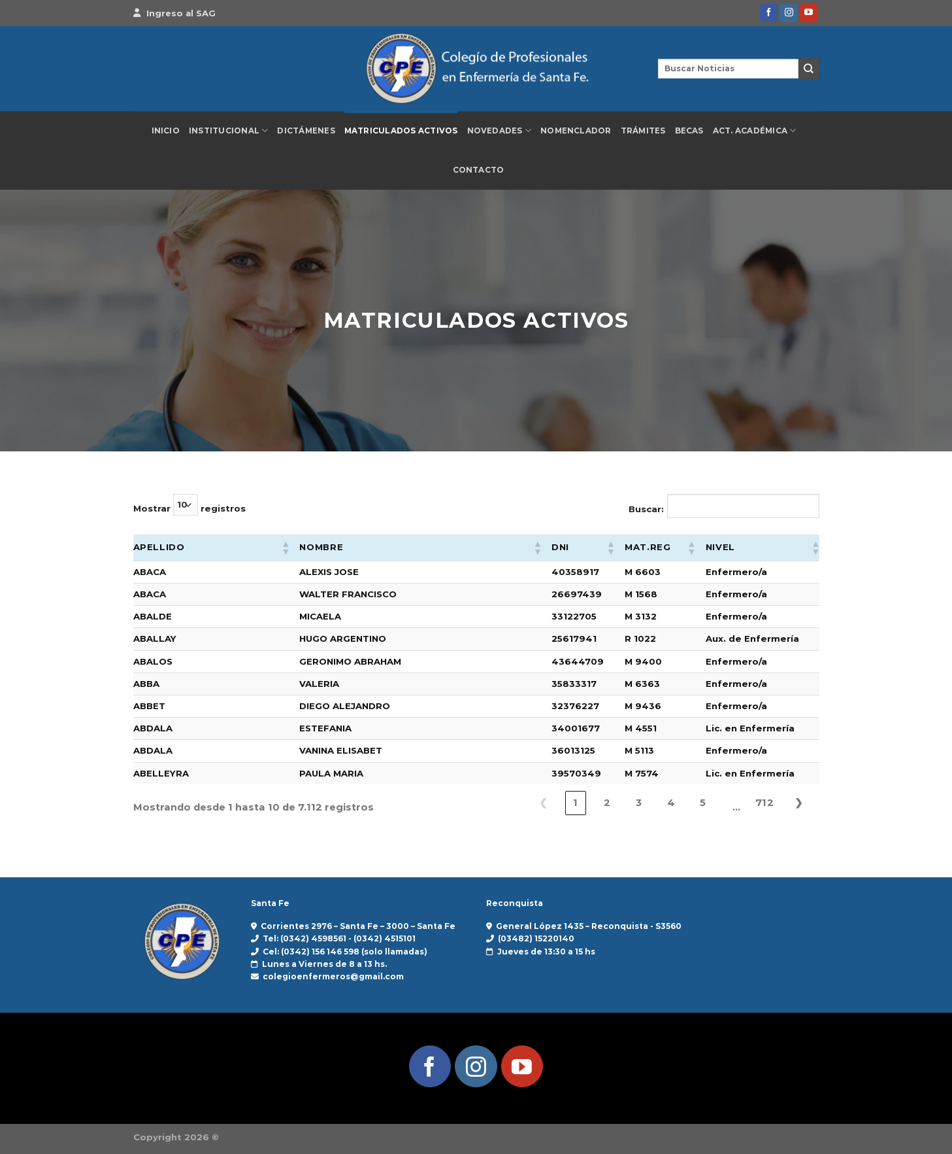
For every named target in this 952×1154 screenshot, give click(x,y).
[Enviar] (808, 68)
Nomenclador (576, 130)
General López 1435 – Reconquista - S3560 (588, 926)
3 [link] (639, 803)
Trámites (643, 130)
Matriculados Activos (401, 130)
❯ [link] (799, 803)
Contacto (478, 170)
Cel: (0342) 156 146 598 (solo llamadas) (345, 951)
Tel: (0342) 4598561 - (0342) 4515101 (339, 938)
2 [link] (607, 803)
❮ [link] (543, 803)
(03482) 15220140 (536, 938)
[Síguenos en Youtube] (809, 13)
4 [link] (671, 803)
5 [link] (703, 803)
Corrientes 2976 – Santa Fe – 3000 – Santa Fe (358, 926)
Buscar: (646, 509)
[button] (285, 547)
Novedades (499, 130)
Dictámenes (306, 130)
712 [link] (764, 803)
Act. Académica (754, 130)
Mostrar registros (189, 505)
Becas (689, 130)
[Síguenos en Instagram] (789, 13)
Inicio (166, 130)
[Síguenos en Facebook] (769, 13)
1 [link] (575, 803)
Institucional (229, 130)
